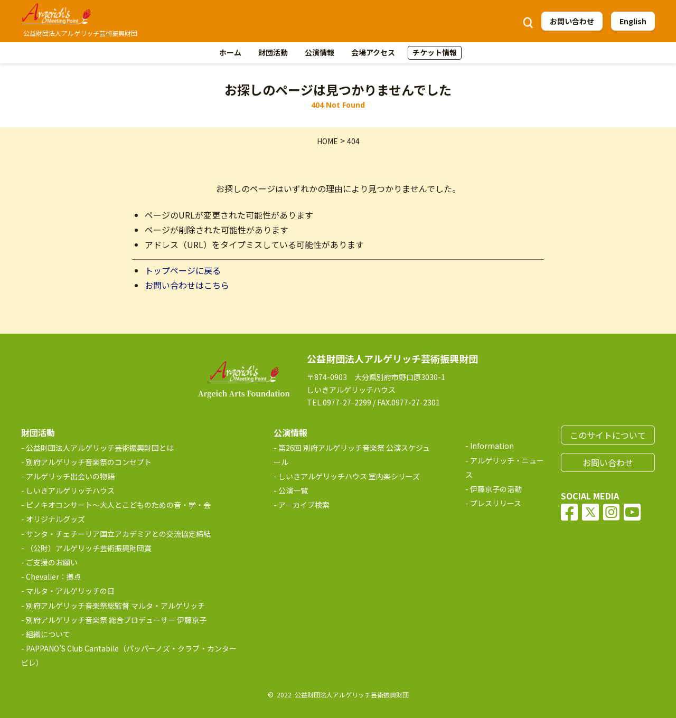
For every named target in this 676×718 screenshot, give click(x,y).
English (632, 21)
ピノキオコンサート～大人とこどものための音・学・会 (118, 504)
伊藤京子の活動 (496, 489)
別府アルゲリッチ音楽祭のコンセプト (89, 462)
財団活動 (273, 52)
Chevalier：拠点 (53, 576)
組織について (48, 634)
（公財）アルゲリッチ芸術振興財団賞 (89, 548)
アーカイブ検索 (304, 504)
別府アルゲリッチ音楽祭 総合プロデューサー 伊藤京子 (116, 620)
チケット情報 (434, 52)
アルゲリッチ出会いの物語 (70, 476)
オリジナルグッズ (55, 519)
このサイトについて (608, 435)
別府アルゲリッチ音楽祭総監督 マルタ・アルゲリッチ (115, 605)
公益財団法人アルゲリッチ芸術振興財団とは (100, 447)
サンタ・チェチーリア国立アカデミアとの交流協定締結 (118, 533)
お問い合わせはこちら (187, 285)
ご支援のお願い (52, 562)
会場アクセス (373, 52)
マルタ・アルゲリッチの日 (70, 590)
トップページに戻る (183, 270)
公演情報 (319, 52)
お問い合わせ (572, 21)
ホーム (230, 52)
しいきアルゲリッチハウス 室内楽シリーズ (349, 476)
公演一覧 (293, 490)
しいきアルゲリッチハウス (70, 490)
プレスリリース (495, 503)
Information (492, 445)
